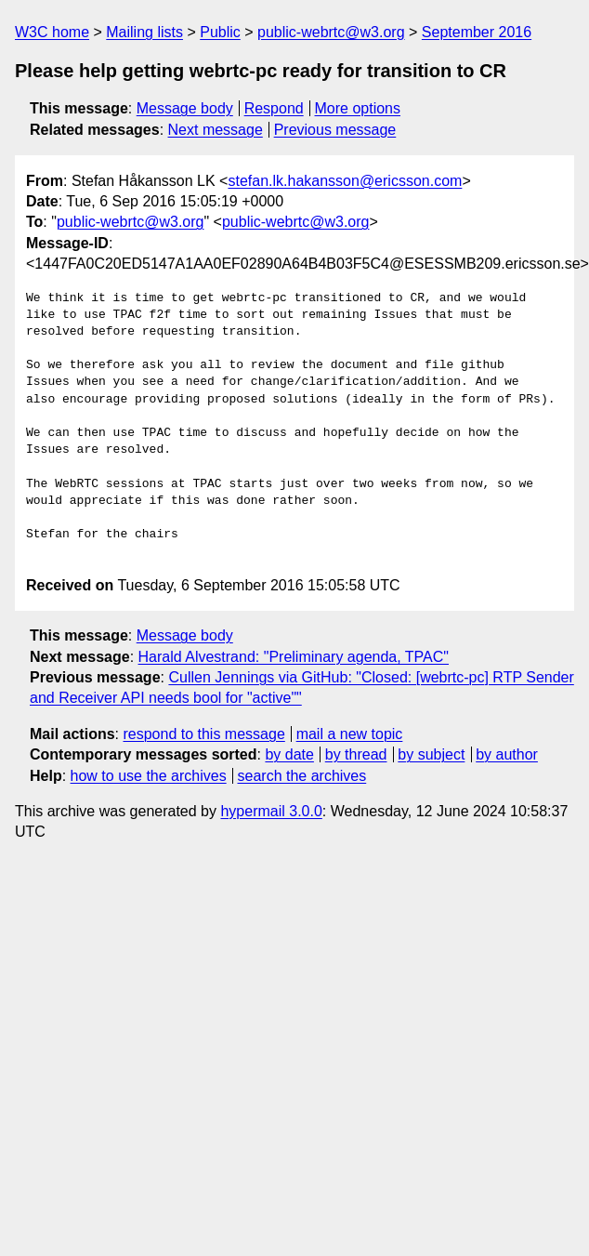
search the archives (302, 776)
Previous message (335, 130)
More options (358, 108)
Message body (185, 108)
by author (507, 754)
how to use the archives (149, 776)
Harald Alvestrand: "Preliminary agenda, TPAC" (293, 657)
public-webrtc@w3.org (331, 32)
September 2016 (476, 32)
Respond (274, 108)
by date (289, 754)
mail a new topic (349, 734)
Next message (215, 130)
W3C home (52, 32)
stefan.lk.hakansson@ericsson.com (345, 181)
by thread (356, 754)
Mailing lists (144, 32)
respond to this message (203, 734)
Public (220, 32)
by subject (431, 754)
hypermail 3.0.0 (270, 811)
